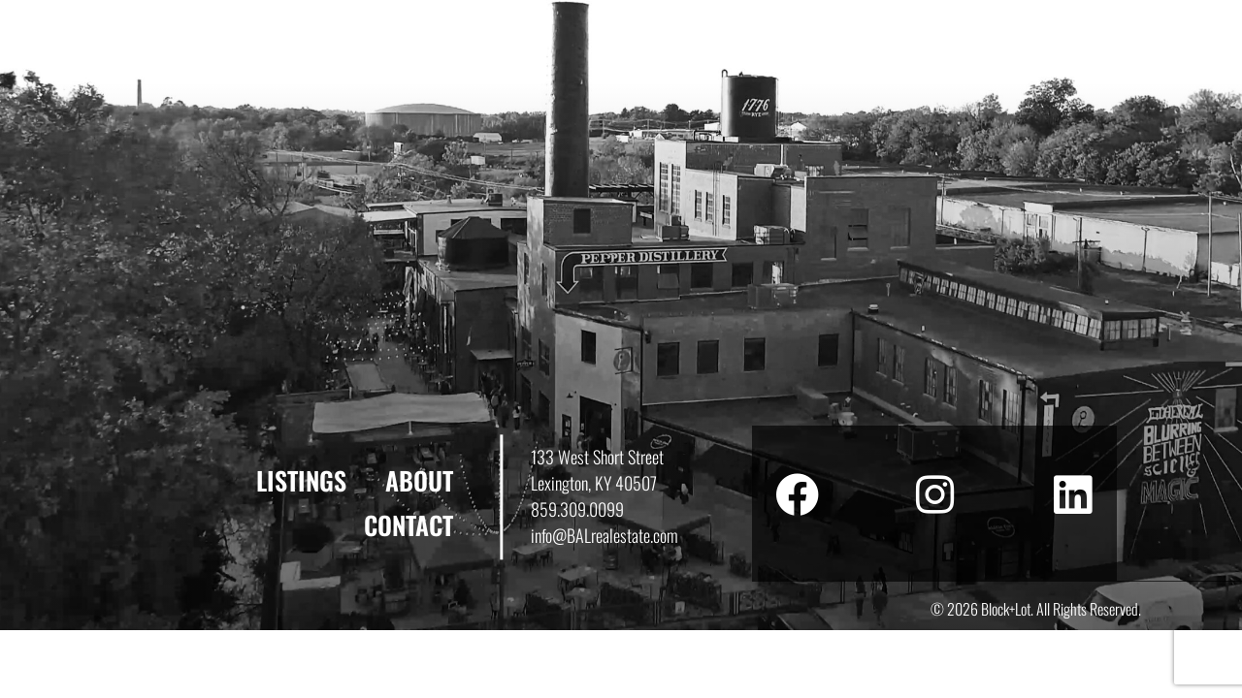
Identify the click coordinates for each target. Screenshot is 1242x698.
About (419, 480)
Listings (301, 480)
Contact (408, 525)
